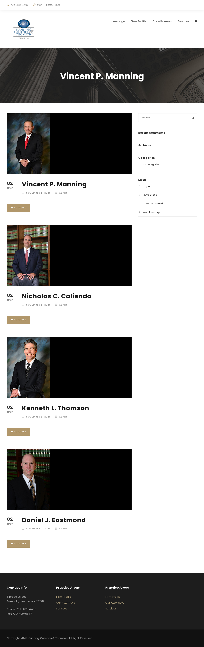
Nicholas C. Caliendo (56, 296)
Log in (146, 186)
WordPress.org (151, 212)
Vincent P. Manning (54, 184)
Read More (18, 207)
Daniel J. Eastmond (54, 520)
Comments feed (153, 203)
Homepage (117, 21)
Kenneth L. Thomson (55, 408)
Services (183, 21)
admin (63, 192)
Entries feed (150, 195)
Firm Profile (138, 21)
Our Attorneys (162, 21)
